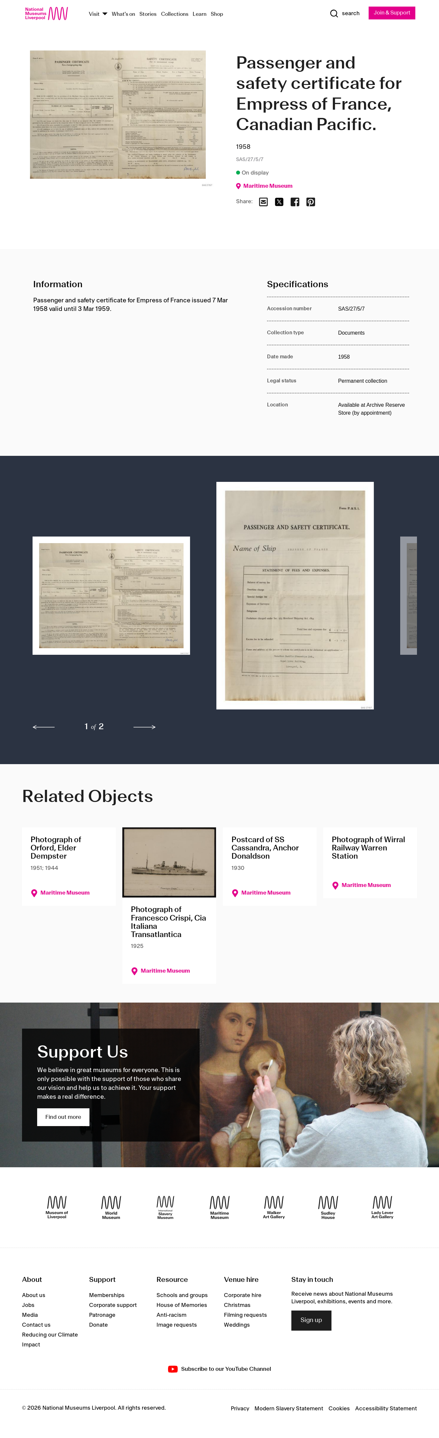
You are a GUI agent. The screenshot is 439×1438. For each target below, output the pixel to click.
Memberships (107, 1296)
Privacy (240, 1409)
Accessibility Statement (386, 1409)
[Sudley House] (328, 1207)
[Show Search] (343, 13)
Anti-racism (171, 1315)
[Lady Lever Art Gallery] (382, 1207)
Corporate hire (242, 1296)
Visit (94, 14)
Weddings (237, 1325)
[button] (111, 599)
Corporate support (113, 1306)
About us (33, 1296)
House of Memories (182, 1306)
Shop (217, 14)
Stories (148, 14)
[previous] (44, 727)
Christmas (237, 1306)
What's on (123, 14)
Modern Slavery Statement (289, 1409)
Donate (98, 1325)
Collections (174, 14)
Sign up (311, 1320)
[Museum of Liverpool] (57, 1207)
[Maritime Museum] (220, 1207)
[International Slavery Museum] (165, 1207)
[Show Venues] (105, 14)
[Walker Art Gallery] (274, 1207)
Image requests (177, 1325)
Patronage (102, 1315)
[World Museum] (111, 1207)
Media (30, 1315)
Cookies (339, 1409)
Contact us (36, 1325)
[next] (145, 727)
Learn (200, 14)
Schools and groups (182, 1296)
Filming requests (245, 1315)
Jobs (28, 1306)
